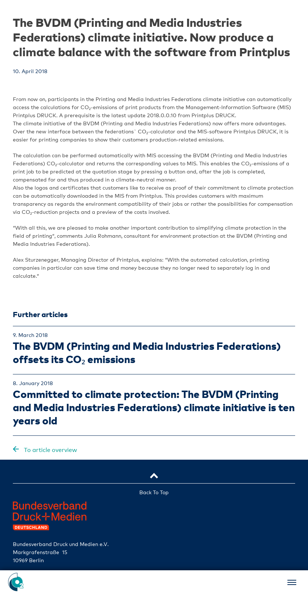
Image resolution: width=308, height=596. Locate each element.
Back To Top (154, 492)
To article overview (49, 449)
